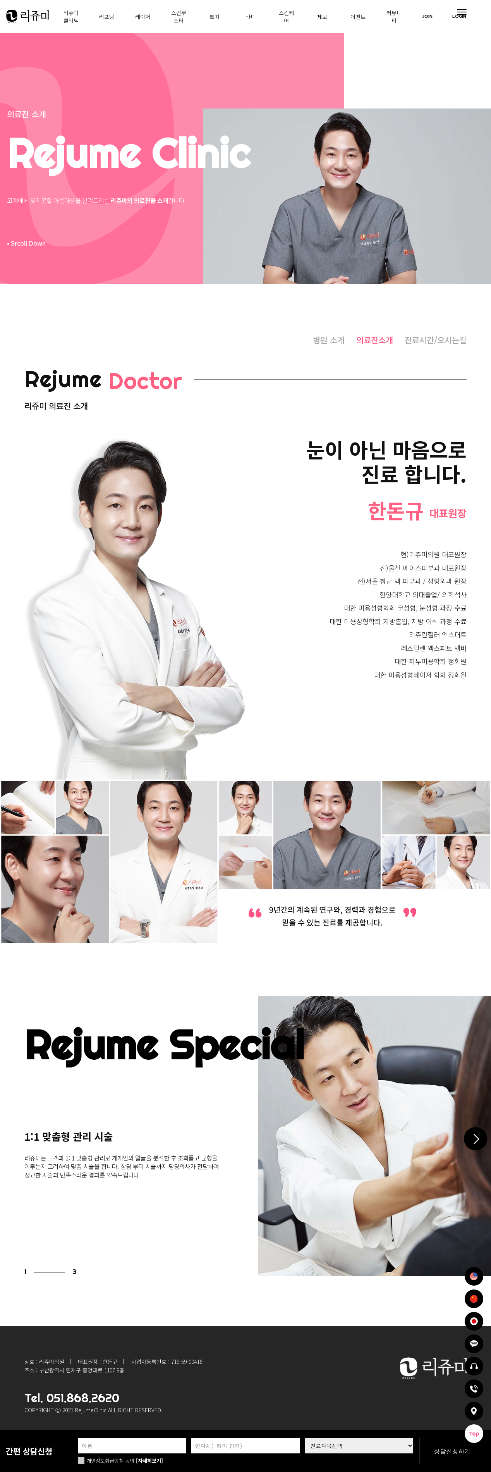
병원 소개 (329, 340)
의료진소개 (374, 340)
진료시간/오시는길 (436, 340)
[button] (475, 1138)
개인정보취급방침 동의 (110, 1460)
